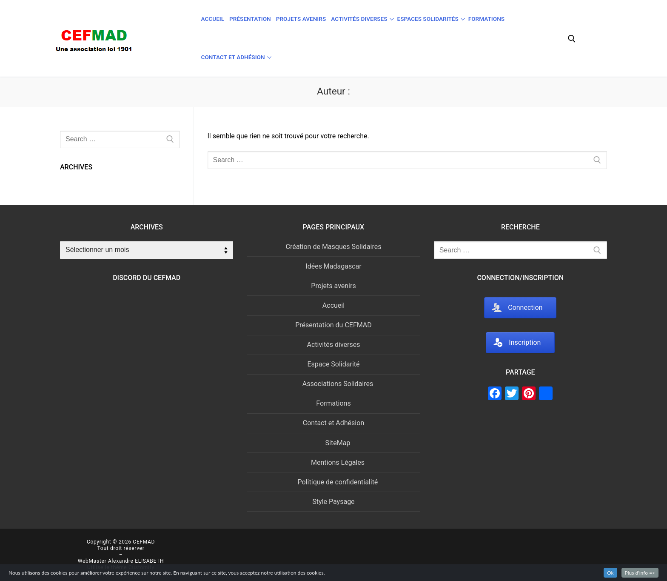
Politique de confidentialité (338, 482)
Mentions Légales (338, 462)
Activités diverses (333, 345)
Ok (610, 573)
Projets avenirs (333, 286)
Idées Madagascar (333, 266)
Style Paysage (333, 502)
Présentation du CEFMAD (333, 325)
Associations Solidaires (337, 384)
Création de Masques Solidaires (333, 247)
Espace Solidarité (333, 364)
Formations (333, 403)
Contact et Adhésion (333, 423)
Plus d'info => (640, 573)
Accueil (333, 305)
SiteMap (338, 443)
